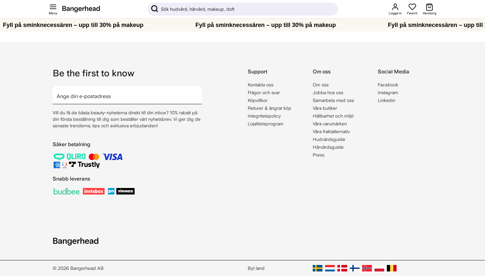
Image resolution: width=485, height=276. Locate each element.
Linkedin (386, 100)
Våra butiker (325, 108)
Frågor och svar (264, 92)
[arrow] (199, 91)
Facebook (388, 84)
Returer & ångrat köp (269, 108)
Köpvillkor (258, 100)
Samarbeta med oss (333, 100)
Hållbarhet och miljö (333, 116)
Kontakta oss (260, 84)
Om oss (321, 84)
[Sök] (242, 9)
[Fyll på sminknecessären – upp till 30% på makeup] (242, 25)
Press (318, 154)
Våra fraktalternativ (331, 131)
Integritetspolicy (264, 116)
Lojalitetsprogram (265, 123)
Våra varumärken (330, 123)
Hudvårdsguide (329, 139)
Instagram (388, 92)
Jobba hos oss (328, 92)
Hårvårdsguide (328, 147)
